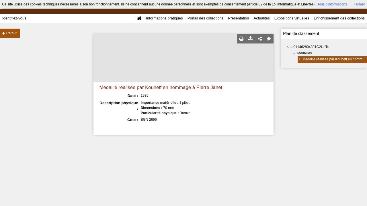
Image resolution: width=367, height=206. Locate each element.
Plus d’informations (332, 4)
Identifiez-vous (14, 18)
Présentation (238, 18)
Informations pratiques (164, 18)
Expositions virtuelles (291, 18)
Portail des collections (206, 18)
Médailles (304, 53)
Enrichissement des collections (339, 18)
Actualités (261, 18)
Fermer (359, 4)
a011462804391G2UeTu (310, 47)
